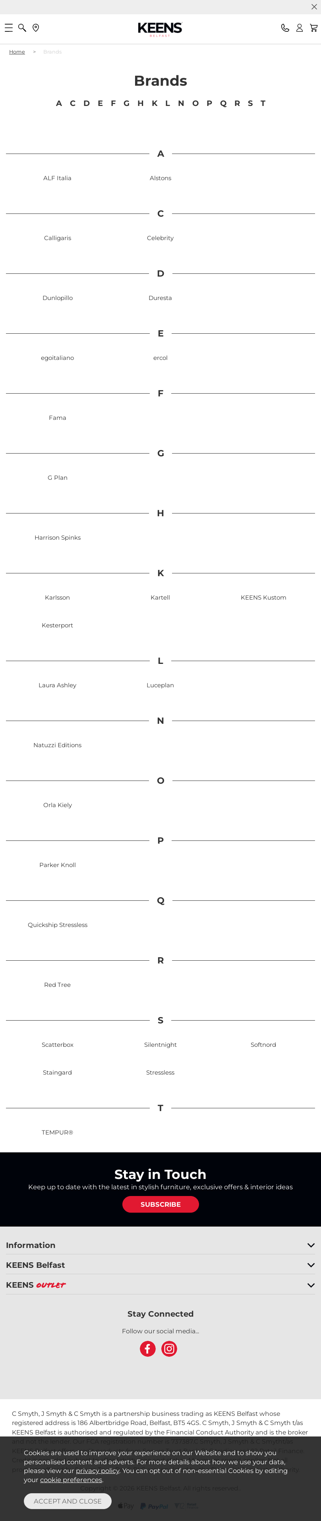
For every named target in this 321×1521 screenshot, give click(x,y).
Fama (57, 417)
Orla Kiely (57, 805)
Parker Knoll (57, 865)
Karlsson (57, 597)
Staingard (57, 1072)
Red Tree (57, 984)
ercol (160, 358)
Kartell (160, 597)
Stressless (160, 1072)
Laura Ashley (57, 685)
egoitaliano (57, 358)
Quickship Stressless (57, 925)
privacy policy (97, 1471)
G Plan (58, 477)
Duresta (160, 298)
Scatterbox (57, 1044)
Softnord (263, 1044)
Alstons (160, 178)
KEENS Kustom (263, 597)
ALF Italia (57, 178)
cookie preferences (71, 1480)
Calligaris (57, 238)
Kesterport (57, 625)
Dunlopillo (58, 298)
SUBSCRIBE (161, 1204)
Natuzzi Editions (57, 745)
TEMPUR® (57, 1132)
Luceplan (160, 685)
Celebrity (160, 238)
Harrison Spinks (58, 537)
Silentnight (160, 1044)
